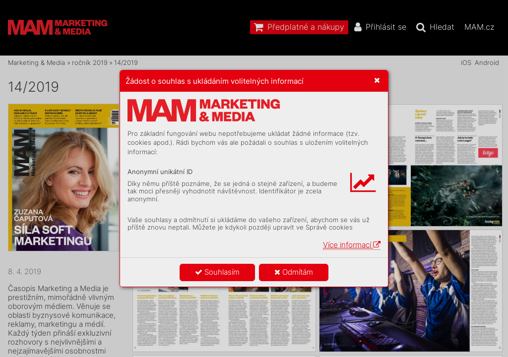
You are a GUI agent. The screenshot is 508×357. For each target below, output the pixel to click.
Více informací (352, 244)
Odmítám (293, 272)
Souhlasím (217, 272)
